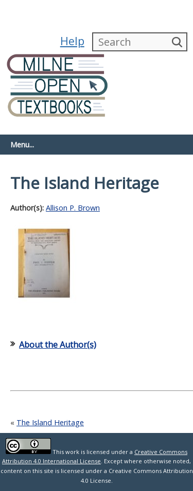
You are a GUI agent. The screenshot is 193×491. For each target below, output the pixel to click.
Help (72, 40)
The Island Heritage (50, 422)
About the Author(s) (57, 344)
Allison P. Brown (73, 208)
